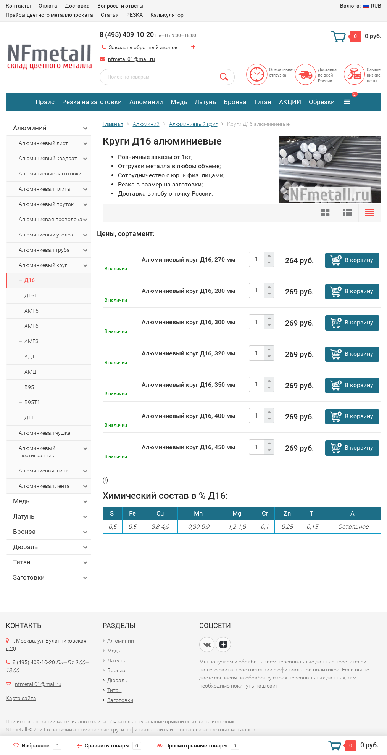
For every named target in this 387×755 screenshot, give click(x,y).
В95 (29, 387)
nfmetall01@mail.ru (131, 59)
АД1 (29, 356)
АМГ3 (31, 341)
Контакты (18, 6)
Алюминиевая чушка (45, 433)
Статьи (110, 15)
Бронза (235, 102)
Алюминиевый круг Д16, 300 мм (188, 322)
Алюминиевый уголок (54, 235)
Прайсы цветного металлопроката (49, 15)
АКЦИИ (290, 102)
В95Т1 (32, 402)
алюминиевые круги (98, 729)
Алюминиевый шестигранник (54, 451)
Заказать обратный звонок (143, 47)
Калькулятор (167, 15)
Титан (262, 102)
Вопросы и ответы (120, 6)
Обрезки (322, 102)
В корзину (359, 259)
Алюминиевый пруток (54, 204)
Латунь (205, 102)
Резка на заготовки (92, 102)
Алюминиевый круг (54, 265)
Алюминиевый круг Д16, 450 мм (188, 447)
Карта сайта (21, 698)
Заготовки (51, 577)
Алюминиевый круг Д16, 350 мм (188, 384)
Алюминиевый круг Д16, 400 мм (188, 415)
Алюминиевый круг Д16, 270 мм (188, 259)
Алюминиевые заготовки (50, 173)
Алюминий (146, 102)
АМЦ (30, 372)
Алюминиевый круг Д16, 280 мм (188, 290)
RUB (360, 6)
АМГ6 (31, 326)
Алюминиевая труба (54, 250)
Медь (179, 102)
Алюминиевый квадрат (54, 158)
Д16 (29, 280)
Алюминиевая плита (54, 189)
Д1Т (29, 417)
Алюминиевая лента (54, 486)
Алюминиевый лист (54, 143)
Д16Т (30, 295)
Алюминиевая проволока (54, 219)
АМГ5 (31, 311)
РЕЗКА (134, 15)
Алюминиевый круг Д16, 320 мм (188, 353)
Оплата (48, 6)
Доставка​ (77, 6)
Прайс (45, 102)
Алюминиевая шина (54, 471)
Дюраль (51, 547)
